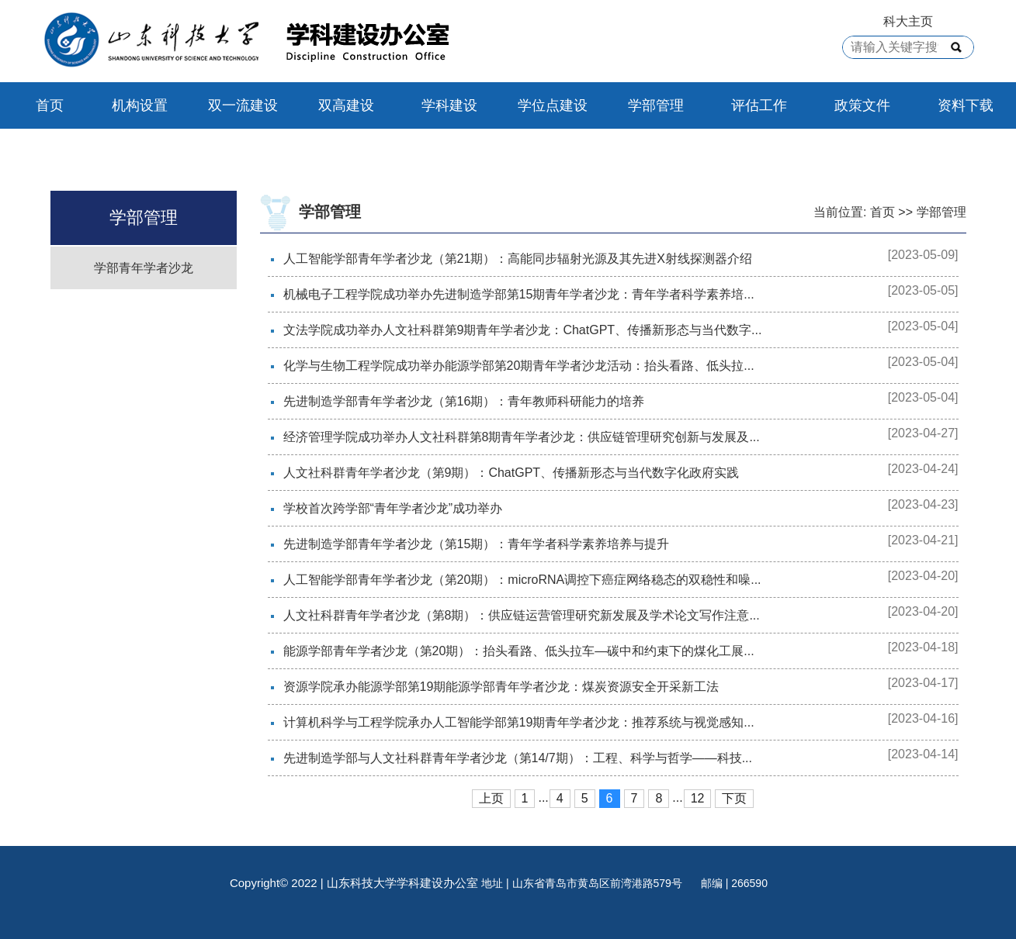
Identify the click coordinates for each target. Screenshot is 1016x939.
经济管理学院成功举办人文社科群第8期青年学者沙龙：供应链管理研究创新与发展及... (521, 437)
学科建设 (449, 105)
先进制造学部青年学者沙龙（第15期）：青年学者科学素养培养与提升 (476, 544)
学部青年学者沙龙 (143, 267)
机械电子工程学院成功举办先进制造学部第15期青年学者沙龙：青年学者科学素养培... (518, 294)
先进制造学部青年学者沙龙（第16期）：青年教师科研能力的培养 (464, 401)
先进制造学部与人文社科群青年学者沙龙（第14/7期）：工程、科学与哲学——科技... (517, 758)
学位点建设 (553, 105)
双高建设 (346, 105)
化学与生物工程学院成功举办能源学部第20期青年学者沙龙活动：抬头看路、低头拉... (518, 365)
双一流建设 (243, 105)
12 (698, 798)
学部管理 (656, 105)
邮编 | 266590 (734, 883)
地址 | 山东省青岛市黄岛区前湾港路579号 (583, 883)
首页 (50, 105)
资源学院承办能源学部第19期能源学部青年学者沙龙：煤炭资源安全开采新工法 (501, 686)
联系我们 (62, 152)
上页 (491, 798)
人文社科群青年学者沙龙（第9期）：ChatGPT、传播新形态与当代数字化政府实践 (511, 472)
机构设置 (140, 105)
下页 (734, 798)
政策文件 (862, 105)
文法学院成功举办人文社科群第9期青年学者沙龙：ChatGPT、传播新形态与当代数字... (522, 330)
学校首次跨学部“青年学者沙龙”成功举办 (393, 508)
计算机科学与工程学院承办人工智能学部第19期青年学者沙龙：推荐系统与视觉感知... (518, 722)
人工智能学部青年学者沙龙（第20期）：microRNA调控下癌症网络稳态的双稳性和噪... (522, 579)
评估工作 (759, 105)
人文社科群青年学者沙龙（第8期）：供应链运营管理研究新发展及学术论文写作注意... (521, 615)
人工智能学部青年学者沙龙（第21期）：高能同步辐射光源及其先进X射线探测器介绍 (517, 258)
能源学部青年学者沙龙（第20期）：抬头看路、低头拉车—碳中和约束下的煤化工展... (518, 651)
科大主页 (908, 21)
